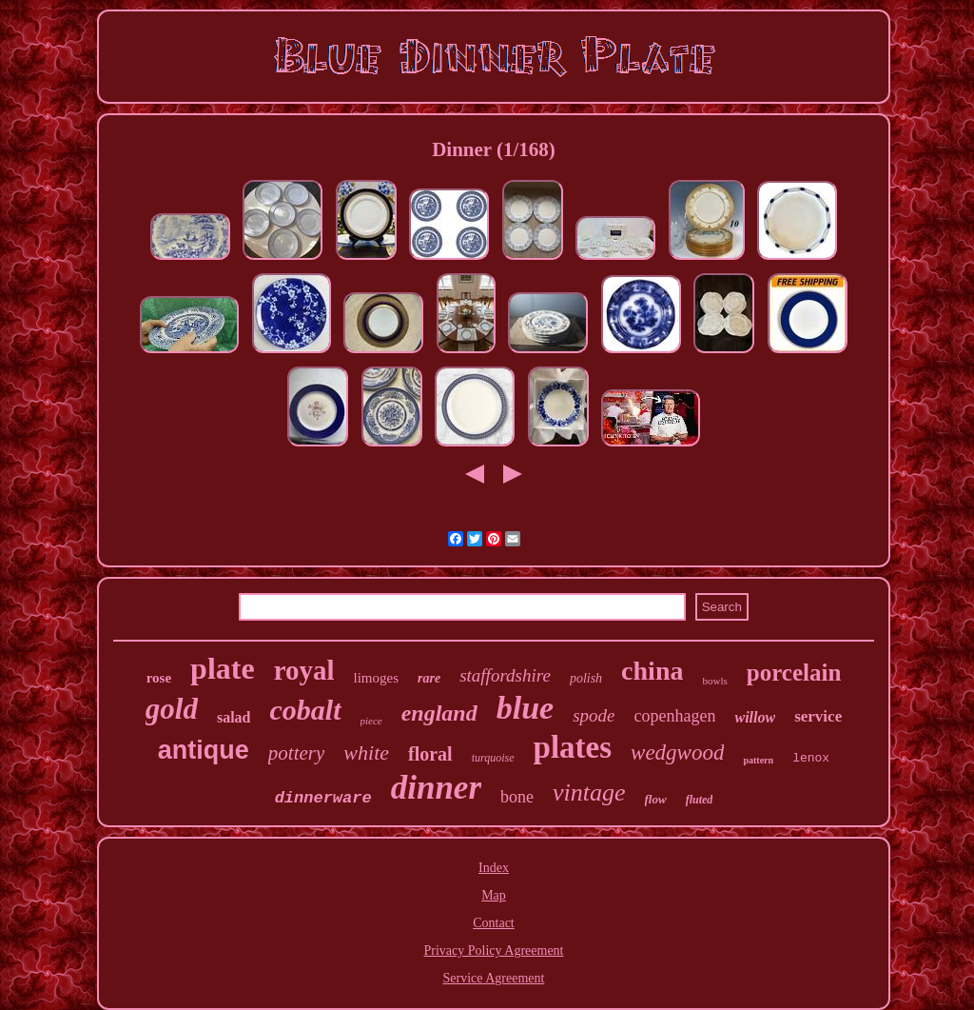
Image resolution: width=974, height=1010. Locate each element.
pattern (758, 760)
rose (158, 677)
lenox (810, 758)
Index (493, 868)
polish (586, 678)
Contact (494, 923)
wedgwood (677, 752)
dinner (436, 787)
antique (203, 750)
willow (754, 717)
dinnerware (323, 798)
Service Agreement (494, 978)
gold (172, 708)
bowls (714, 680)
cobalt (305, 709)
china (652, 670)
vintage (589, 792)
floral (430, 753)
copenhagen (675, 715)
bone (517, 796)
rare (429, 678)
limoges (376, 677)
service (818, 716)
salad (234, 717)
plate (222, 668)
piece (371, 720)
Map (493, 895)
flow (656, 799)
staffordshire (505, 675)
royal (304, 670)
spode (593, 715)
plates (573, 747)
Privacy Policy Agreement (494, 950)
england (439, 713)
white (366, 752)
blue (525, 707)
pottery (296, 753)
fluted (699, 799)
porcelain (794, 672)
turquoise (493, 757)
